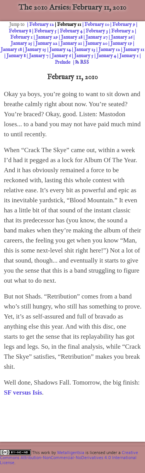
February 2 (122, 31)
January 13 (84, 49)
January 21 (71, 43)
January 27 (96, 37)
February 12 (41, 24)
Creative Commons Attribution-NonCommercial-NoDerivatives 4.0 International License (69, 457)
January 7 (38, 56)
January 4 (106, 56)
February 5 (45, 31)
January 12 (109, 49)
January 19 (121, 43)
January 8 (16, 56)
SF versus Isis (23, 392)
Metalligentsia (70, 452)
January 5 (83, 56)
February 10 (97, 24)
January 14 (60, 49)
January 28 (71, 37)
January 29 (47, 37)
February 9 (124, 24)
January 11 (133, 49)
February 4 (71, 31)
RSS (82, 62)
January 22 (46, 43)
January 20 (96, 43)
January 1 (128, 56)
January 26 (121, 37)
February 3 (97, 31)
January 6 (61, 56)
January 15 (35, 49)
